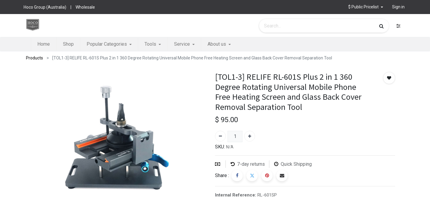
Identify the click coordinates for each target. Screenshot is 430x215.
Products (34, 58)
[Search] (381, 26)
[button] (366, 7)
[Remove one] (220, 136)
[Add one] (249, 136)
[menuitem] (43, 44)
